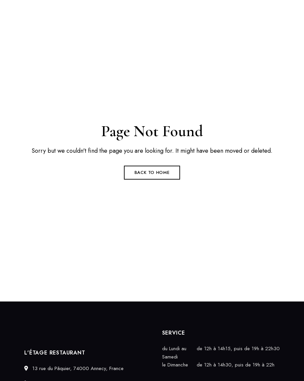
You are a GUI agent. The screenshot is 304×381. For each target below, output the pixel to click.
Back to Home (152, 172)
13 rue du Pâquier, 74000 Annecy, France (74, 368)
